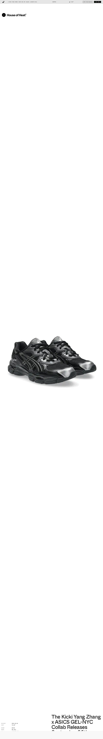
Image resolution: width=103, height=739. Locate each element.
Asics (13, 728)
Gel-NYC (14, 729)
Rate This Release (88, 2)
